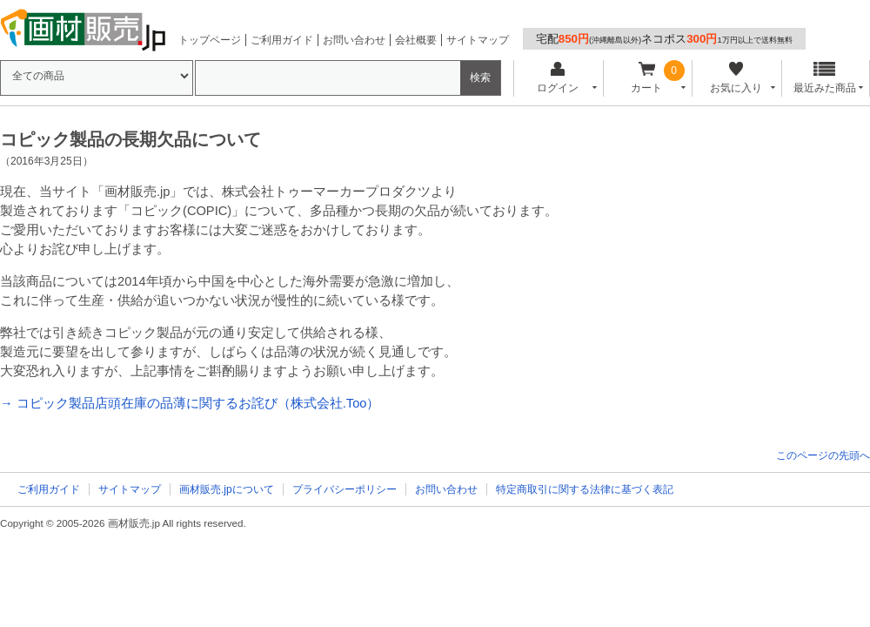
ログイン (557, 78)
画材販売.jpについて (226, 489)
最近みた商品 (825, 78)
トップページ (209, 40)
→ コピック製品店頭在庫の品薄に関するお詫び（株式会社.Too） (189, 403)
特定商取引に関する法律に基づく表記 (584, 489)
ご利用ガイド (282, 40)
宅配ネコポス (664, 38)
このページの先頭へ (823, 455)
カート (646, 78)
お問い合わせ (354, 40)
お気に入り (735, 78)
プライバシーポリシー (344, 489)
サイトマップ (477, 40)
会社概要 (416, 40)
